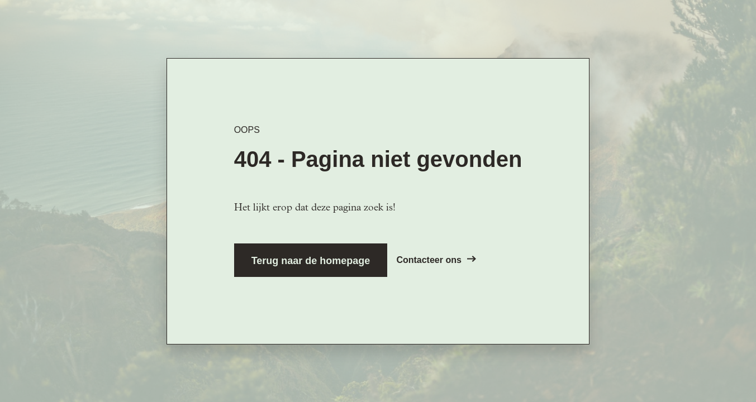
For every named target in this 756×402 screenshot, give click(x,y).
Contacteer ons (436, 260)
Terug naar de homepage (310, 260)
